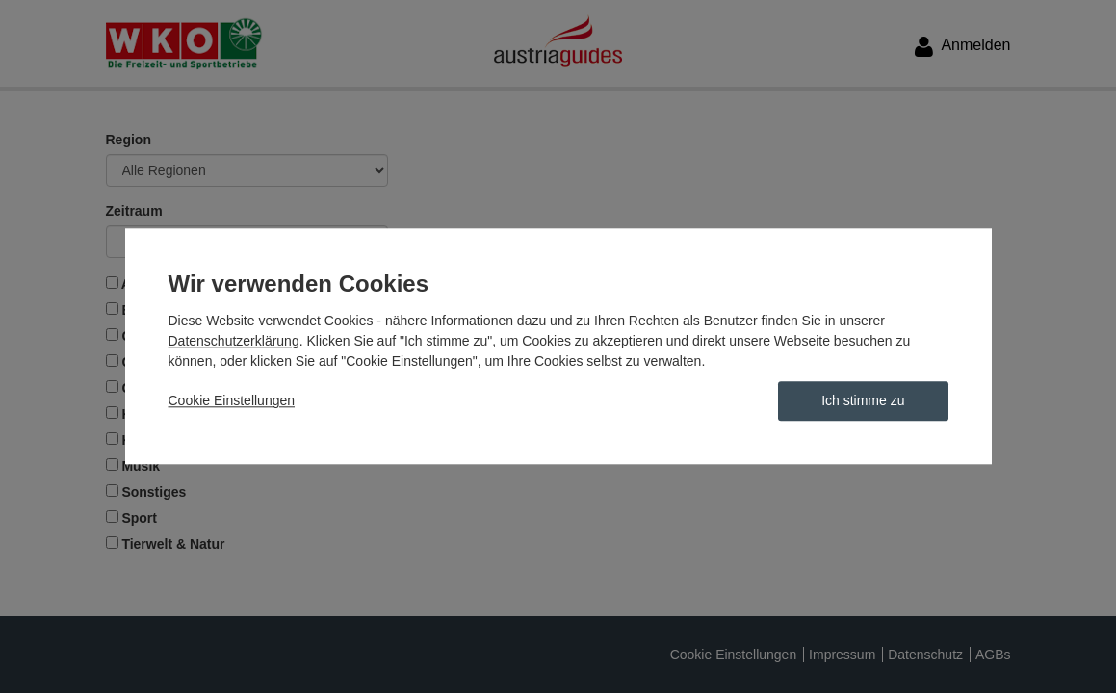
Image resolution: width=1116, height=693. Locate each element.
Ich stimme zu (862, 401)
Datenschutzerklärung (234, 341)
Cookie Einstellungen (232, 401)
